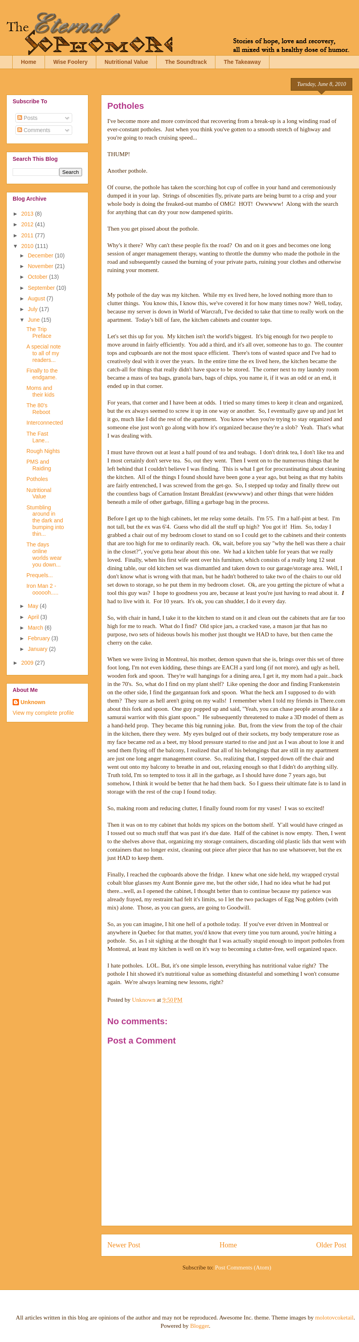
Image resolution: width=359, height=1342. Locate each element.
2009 (28, 663)
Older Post (331, 1245)
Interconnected (44, 422)
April (34, 617)
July (33, 309)
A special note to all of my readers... (43, 353)
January (38, 649)
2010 (28, 246)
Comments (33, 130)
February (39, 638)
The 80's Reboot (38, 408)
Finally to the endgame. (42, 373)
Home (28, 62)
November (41, 266)
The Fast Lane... (37, 437)
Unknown (33, 702)
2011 (28, 235)
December (41, 255)
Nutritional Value (126, 62)
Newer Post (123, 1245)
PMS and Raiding (38, 465)
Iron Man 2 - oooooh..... (42, 589)
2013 (28, 214)
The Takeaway (242, 62)
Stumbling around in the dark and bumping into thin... (45, 520)
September (42, 288)
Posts (27, 118)
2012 (28, 224)
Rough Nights (43, 451)
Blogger (199, 1326)
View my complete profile (43, 713)
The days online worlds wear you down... (44, 554)
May (33, 606)
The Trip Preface (38, 332)
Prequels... (39, 575)
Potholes (37, 479)
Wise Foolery (70, 62)
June (34, 320)
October (38, 277)
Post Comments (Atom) (243, 1267)
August (37, 298)
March (36, 627)
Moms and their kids (40, 391)
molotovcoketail (334, 1317)
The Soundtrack (186, 62)
